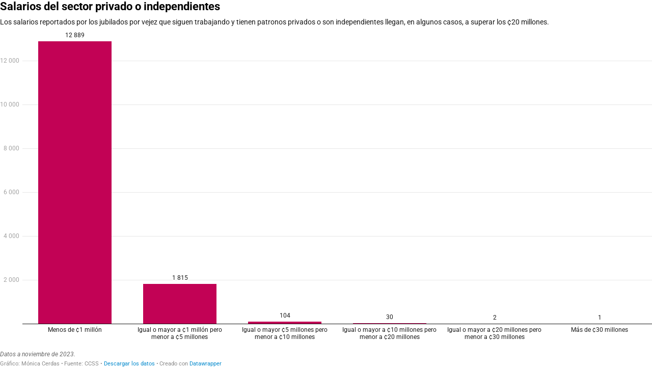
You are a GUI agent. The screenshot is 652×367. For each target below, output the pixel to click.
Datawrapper (205, 363)
